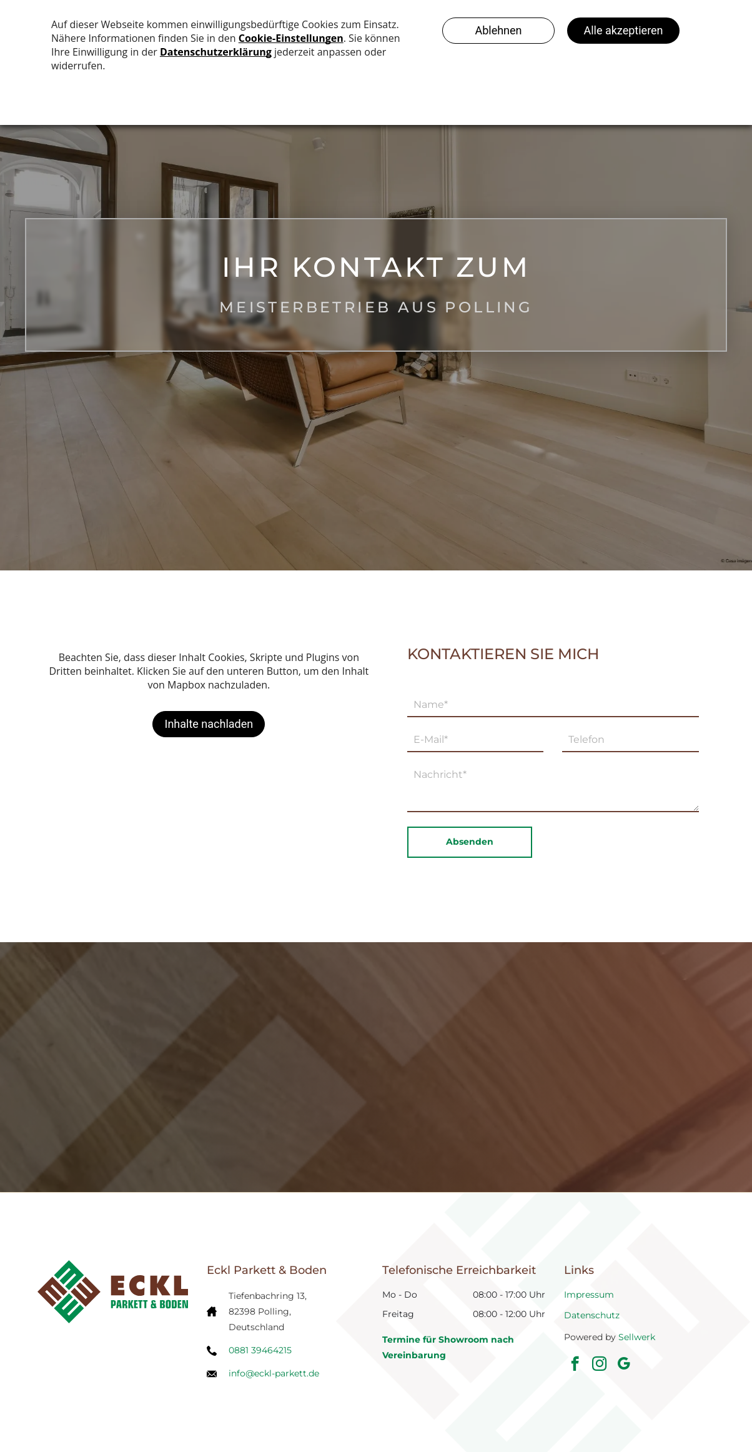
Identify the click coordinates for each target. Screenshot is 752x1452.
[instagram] (599, 1365)
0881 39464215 (260, 1350)
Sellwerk (636, 1337)
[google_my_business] (624, 1365)
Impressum (589, 1294)
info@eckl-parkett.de (274, 1373)
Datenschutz (592, 1315)
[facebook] (575, 1365)
